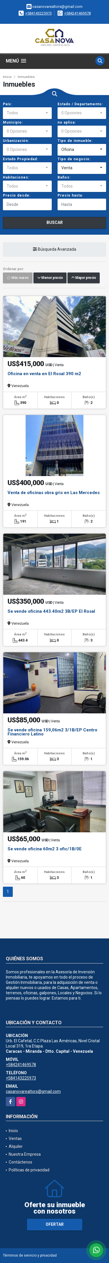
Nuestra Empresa (25, 1154)
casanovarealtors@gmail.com (33, 1091)
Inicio (7, 77)
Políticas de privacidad (29, 1170)
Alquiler (16, 1146)
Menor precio (50, 278)
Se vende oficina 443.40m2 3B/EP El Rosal (51, 611)
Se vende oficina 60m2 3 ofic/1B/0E (45, 848)
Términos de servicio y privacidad (30, 1255)
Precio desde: (17, 195)
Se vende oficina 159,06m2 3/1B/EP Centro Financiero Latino (52, 732)
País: (7, 104)
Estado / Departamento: (80, 104)
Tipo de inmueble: (75, 141)
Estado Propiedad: (20, 159)
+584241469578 (77, 13)
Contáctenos (20, 1162)
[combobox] (27, 113)
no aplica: (67, 122)
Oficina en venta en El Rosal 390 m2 (44, 373)
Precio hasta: (70, 195)
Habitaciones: (16, 177)
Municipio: (13, 122)
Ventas (15, 1138)
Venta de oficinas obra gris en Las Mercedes (54, 492)
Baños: (64, 177)
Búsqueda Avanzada (54, 249)
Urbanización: (16, 141)
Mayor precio (83, 278)
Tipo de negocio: (74, 159)
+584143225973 (38, 13)
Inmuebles (26, 77)
